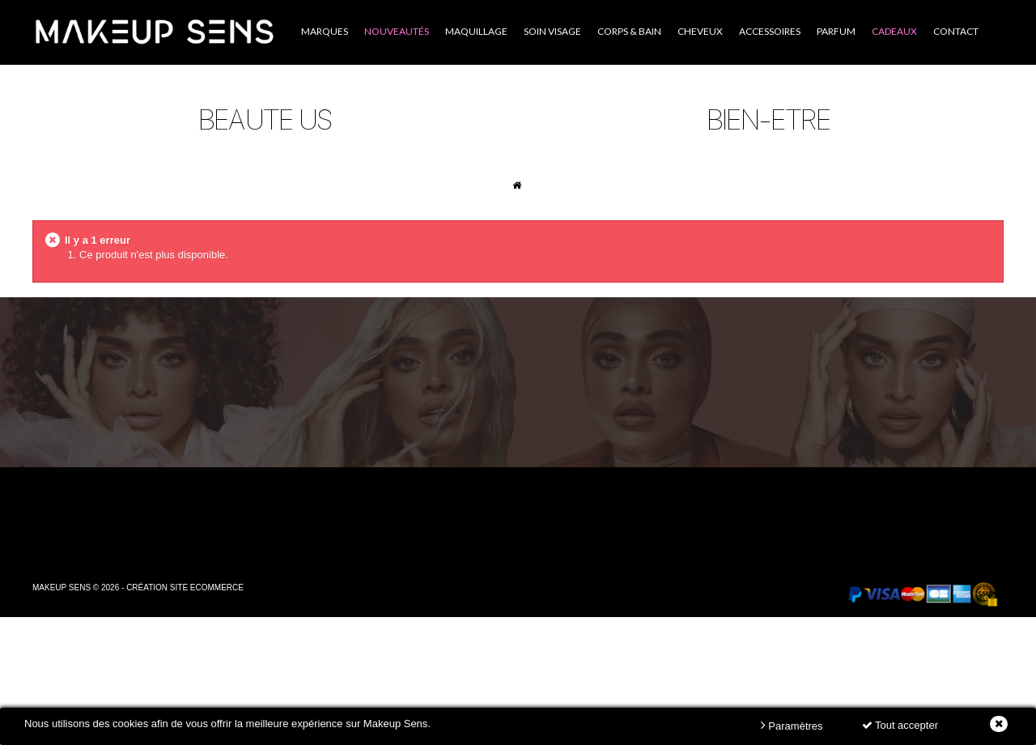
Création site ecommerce (185, 587)
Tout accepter (900, 725)
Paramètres (792, 725)
